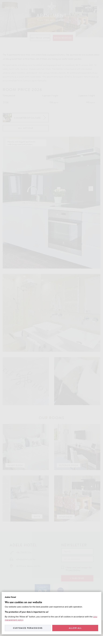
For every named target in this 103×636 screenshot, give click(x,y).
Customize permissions (28, 628)
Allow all (75, 628)
